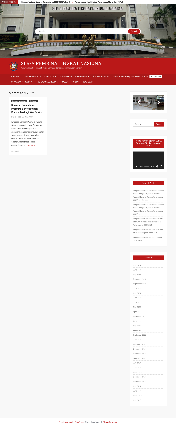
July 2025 (137, 265)
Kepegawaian (81, 76)
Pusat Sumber (119, 76)
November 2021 (139, 316)
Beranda (15, 76)
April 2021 (137, 330)
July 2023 (137, 293)
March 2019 (137, 372)
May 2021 (137, 326)
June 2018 (137, 391)
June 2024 (137, 288)
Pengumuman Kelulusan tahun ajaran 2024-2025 (147, 238)
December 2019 (139, 349)
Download (88, 82)
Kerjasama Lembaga (47, 82)
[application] (148, 160)
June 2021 (137, 321)
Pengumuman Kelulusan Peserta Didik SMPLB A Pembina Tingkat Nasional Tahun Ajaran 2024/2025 (148, 222)
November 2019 (139, 354)
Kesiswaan (65, 76)
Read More (32, 145)
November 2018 (139, 381)
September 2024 (139, 284)
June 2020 (137, 340)
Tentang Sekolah (30, 76)
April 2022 (137, 312)
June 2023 (137, 298)
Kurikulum (49, 76)
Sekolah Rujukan (101, 76)
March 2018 (137, 396)
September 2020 (139, 335)
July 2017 (137, 400)
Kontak (75, 82)
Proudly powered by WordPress (71, 422)
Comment (15, 151)
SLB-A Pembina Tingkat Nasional (62, 63)
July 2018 (137, 386)
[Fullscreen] (161, 166)
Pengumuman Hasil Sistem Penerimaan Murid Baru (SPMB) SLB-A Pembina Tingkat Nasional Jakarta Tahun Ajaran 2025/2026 (148, 209)
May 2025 (137, 274)
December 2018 (139, 377)
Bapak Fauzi (16, 117)
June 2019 (137, 368)
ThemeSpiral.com (110, 422)
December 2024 (139, 279)
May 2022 (137, 307)
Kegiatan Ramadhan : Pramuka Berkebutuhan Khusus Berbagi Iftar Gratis (26, 108)
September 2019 (139, 358)
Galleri (64, 82)
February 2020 (139, 344)
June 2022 (137, 302)
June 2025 (137, 270)
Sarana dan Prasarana (21, 82)
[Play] (136, 166)
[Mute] (157, 166)
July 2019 (137, 363)
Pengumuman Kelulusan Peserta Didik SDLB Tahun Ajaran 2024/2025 (148, 231)
